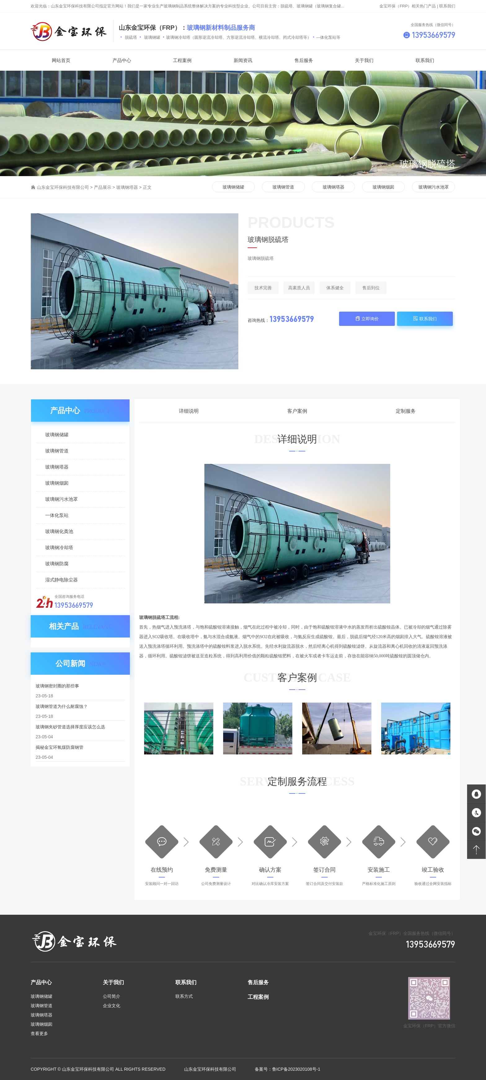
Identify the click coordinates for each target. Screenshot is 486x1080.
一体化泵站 (56, 515)
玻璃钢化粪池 (59, 531)
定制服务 (406, 411)
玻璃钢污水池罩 (433, 186)
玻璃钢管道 (283, 186)
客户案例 (297, 411)
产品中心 (41, 982)
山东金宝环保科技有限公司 (63, 187)
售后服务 (258, 982)
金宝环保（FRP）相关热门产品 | (409, 6)
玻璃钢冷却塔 (59, 547)
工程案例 (258, 997)
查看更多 (39, 1033)
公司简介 (111, 996)
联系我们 (447, 6)
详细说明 (189, 411)
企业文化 (111, 1005)
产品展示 (102, 187)
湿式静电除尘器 (61, 579)
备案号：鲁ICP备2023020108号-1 (287, 1069)
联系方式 (184, 996)
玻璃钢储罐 (233, 186)
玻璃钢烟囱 (383, 186)
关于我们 (113, 982)
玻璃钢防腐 (56, 563)
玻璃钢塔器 (127, 187)
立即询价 (367, 318)
